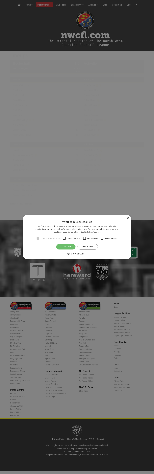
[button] (77, 253)
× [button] (128, 218)
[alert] (77, 237)
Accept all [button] (65, 247)
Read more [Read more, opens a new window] (97, 232)
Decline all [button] (87, 247)
